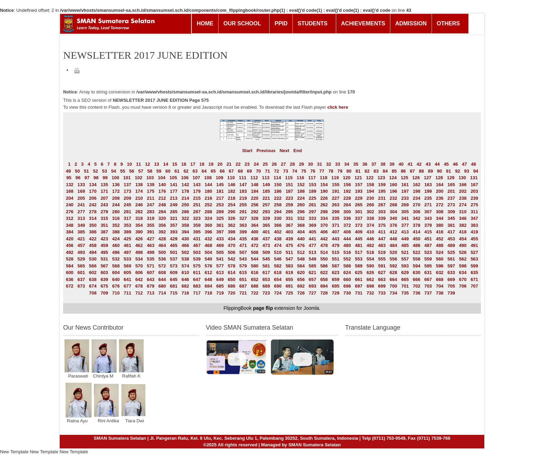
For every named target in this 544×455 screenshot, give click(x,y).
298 (324, 211)
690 (278, 286)
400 (254, 231)
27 (283, 164)
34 (346, 164)
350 (93, 225)
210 (139, 198)
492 (70, 252)
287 (197, 211)
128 (439, 177)
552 (347, 259)
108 (208, 177)
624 (347, 272)
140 (162, 184)
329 (266, 218)
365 (266, 225)
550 (324, 259)
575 (197, 265)
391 (150, 231)
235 (428, 198)
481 (359, 245)
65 (213, 171)
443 (335, 238)
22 (238, 164)
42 (419, 164)
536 (162, 259)
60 (167, 171)
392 (162, 231)
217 (220, 198)
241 (81, 204)
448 (393, 238)
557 (405, 259)
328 (254, 218)
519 (382, 252)
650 (232, 279)
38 (382, 164)
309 (451, 211)
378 (416, 225)
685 (220, 286)
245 (127, 204)
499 (150, 252)
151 (289, 184)
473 (266, 245)
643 (150, 279)
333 (312, 218)
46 (455, 164)
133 (81, 184)
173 (127, 191)
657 (312, 279)
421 (81, 238)
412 (393, 231)
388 (116, 231)
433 (220, 238)
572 (162, 265)
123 (381, 177)
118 (324, 177)
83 (376, 171)
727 (312, 293)
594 (416, 265)
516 (347, 252)
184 (254, 191)
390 (139, 231)
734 (393, 293)
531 (104, 259)
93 (466, 171)
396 (208, 231)
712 (139, 293)
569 (127, 265)
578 (232, 265)
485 (405, 245)
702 (416, 286)
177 (174, 191)
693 (312, 286)
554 (370, 259)
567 (104, 265)
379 (428, 225)
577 (220, 265)
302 (370, 211)
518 (370, 252)
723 (266, 293)
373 (359, 225)
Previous (265, 150)
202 (463, 191)
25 (265, 164)
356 (162, 225)
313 (81, 218)
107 (196, 177)
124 (393, 177)
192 (347, 191)
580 (254, 265)
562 (463, 259)
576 (208, 265)
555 (382, 259)
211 (150, 198)
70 (258, 171)
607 (150, 272)
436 (254, 238)
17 (192, 164)
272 (439, 204)
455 (474, 238)
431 (197, 238)
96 (77, 177)
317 (127, 218)
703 (428, 286)
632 (439, 272)
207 (104, 198)
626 (370, 272)
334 (324, 218)
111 (242, 177)
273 (451, 204)
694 (324, 286)
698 (370, 286)
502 (185, 252)
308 (439, 211)
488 (439, 245)
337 (359, 218)
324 (208, 218)
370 (324, 225)
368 (301, 225)
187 (289, 191)
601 (81, 272)
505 (220, 252)
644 (162, 279)
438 (278, 238)
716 (185, 293)
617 (266, 272)
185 (266, 191)
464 (162, 245)
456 (70, 245)
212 (162, 198)
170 (93, 191)
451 (428, 238)
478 (324, 245)
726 (301, 293)
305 (405, 211)
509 (266, 252)
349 (81, 225)
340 (393, 218)
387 (104, 231)
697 (359, 286)
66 (222, 171)
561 (451, 259)
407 (335, 231)
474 (278, 245)
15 (174, 164)
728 (324, 293)
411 (382, 231)
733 (382, 293)
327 (243, 218)
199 (428, 191)
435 (243, 238)
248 (162, 204)
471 (243, 245)
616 (254, 272)
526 (463, 252)
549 (312, 259)
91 (448, 171)
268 (393, 204)
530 (93, 259)
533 (127, 259)
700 (393, 286)
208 (116, 198)
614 (232, 272)
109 (219, 177)
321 (174, 218)
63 (195, 171)
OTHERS (448, 23)
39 (392, 164)
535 (150, 259)
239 (474, 198)
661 (359, 279)
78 (330, 171)
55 (122, 171)
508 (254, 252)
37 (373, 164)
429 (174, 238)
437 (266, 238)
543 (243, 259)
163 (428, 184)
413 (405, 231)
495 (104, 252)
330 (278, 218)
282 (139, 211)
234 (416, 198)
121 (358, 177)
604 (116, 272)
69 (249, 171)
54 (113, 171)
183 (243, 191)
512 (301, 252)
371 (335, 225)
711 (127, 293)
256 (254, 204)
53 (104, 171)
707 (474, 286)
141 (174, 184)
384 (70, 231)
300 (347, 211)
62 (186, 171)
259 (289, 204)
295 (289, 211)
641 (127, 279)
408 (347, 231)
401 (266, 231)
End (298, 150)
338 (370, 218)
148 (254, 184)
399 (243, 231)
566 (93, 265)
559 (428, 259)
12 (147, 164)
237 (451, 198)
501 (174, 252)
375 (382, 225)
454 (463, 238)
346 (463, 218)
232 (393, 198)
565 (81, 265)
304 (393, 211)
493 (81, 252)
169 (81, 191)
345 (451, 218)
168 (70, 191)
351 (104, 225)
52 (95, 171)
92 (457, 171)
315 (104, 218)
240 (70, 204)
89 (430, 171)
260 (301, 204)
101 (127, 177)
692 (301, 286)
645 (174, 279)
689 (266, 286)
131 (474, 177)
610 (185, 272)
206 (93, 198)
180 (208, 191)
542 (232, 259)
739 (451, 293)
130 (462, 177)
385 (81, 231)
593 (405, 265)
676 (116, 286)
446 (370, 238)
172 (116, 191)
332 (301, 218)
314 (93, 218)
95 (68, 177)
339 (382, 218)
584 (301, 265)
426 (139, 238)
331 (289, 218)
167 (474, 184)
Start (247, 150)
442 (324, 238)
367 (289, 225)
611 (197, 272)
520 (393, 252)
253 (220, 204)
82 (367, 171)
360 (208, 225)
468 (208, 245)
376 (393, 225)
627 (382, 272)
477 (312, 245)
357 (174, 225)
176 (162, 191)
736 (416, 293)
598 (463, 265)
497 (127, 252)
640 (116, 279)
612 (208, 272)
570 (139, 265)
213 (174, 198)
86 (403, 171)
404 (301, 231)
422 (93, 238)
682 (185, 286)
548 (301, 259)
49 (68, 171)
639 (104, 279)
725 (289, 293)
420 (70, 238)
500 (162, 252)
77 (321, 171)
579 (243, 265)
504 (208, 252)
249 (174, 204)
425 (127, 238)
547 (289, 259)
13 (156, 164)
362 (232, 225)
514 (324, 252)
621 (312, 272)
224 (301, 198)
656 (301, 279)
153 (312, 184)
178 (185, 191)
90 (439, 171)
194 (370, 191)
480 (347, 245)
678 (139, 286)
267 (382, 204)
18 (201, 164)
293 (266, 211)
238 (463, 198)
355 (150, 225)
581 (266, 265)
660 (347, 279)
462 (139, 245)
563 (474, 259)
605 (127, 272)
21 (229, 164)
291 (243, 211)
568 (116, 265)
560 (439, 259)
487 (428, 245)
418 (463, 231)
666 (416, 279)
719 (220, 293)
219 (243, 198)
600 (70, 272)
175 (150, 191)
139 (150, 184)
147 (243, 184)
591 (382, 265)
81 (358, 171)
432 (208, 238)
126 (416, 177)
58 (149, 171)
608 (162, 272)
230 (370, 198)
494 (93, 252)
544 (254, 259)
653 (266, 279)
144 (208, 184)
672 (70, 286)
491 (474, 245)
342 (416, 218)
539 (197, 259)
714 (162, 293)
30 (310, 164)
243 (104, 204)
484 (393, 245)
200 (439, 191)
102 (138, 177)
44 (437, 164)
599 (474, 265)
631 (428, 272)
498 (139, 252)
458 (93, 245)
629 (405, 272)
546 (278, 259)
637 (81, 279)
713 (150, 293)
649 (220, 279)
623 (335, 272)
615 (243, 272)
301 (359, 211)
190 (324, 191)
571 (150, 265)
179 (197, 191)
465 (174, 245)
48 (473, 164)
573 (174, 265)
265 (359, 204)
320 (162, 218)
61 (177, 171)
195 (382, 191)
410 (370, 231)
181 (220, 191)
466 (185, 245)
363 (243, 225)
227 (335, 198)
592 (393, 265)
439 (289, 238)
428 (162, 238)
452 (439, 238)
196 (393, 191)
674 (93, 286)
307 (428, 211)
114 (277, 177)
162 (416, 184)
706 (463, 286)
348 (70, 225)
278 (93, 211)
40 (401, 164)
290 (232, 211)
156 (347, 184)
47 (464, 164)
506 (232, 252)
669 (451, 279)
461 (127, 245)
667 (428, 279)
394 (185, 231)
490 (463, 245)
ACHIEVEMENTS (363, 23)
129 (450, 177)
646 (185, 279)
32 (328, 164)
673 (81, 286)
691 (289, 286)
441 (312, 238)
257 (266, 204)
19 (211, 164)
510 (278, 252)
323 (197, 218)
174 (139, 191)
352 (116, 225)
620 (301, 272)
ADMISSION (411, 23)
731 (359, 293)
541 (220, 259)
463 (150, 245)
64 (204, 171)
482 (370, 245)
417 (451, 231)
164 (439, 184)
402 (278, 231)
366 (278, 225)
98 (96, 177)
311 (474, 211)
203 (474, 191)
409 (359, 231)
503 (197, 252)
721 (243, 293)
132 (70, 184)
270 (416, 204)
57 (140, 171)
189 (312, 191)
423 (104, 238)
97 (87, 177)
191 (335, 191)
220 (254, 198)
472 (254, 245)
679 (150, 286)
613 (220, 272)
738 (439, 293)
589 (359, 265)
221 (266, 198)
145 (220, 184)
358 (185, 225)
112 (254, 177)
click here (337, 107)
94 (475, 171)
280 (116, 211)
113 (266, 177)
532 (116, 259)
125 (404, 177)
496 (116, 252)
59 (158, 171)
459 (104, 245)
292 (254, 211)
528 (70, 259)
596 (439, 265)
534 (139, 259)
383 (474, 225)
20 (220, 164)
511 (289, 252)
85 (394, 171)
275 (474, 204)
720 (232, 293)
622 (324, 272)
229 (359, 198)
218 (232, 198)
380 (439, 225)
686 (232, 286)
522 (416, 252)
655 (289, 279)
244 (116, 204)
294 (278, 211)
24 (256, 164)
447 (382, 238)
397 (220, 231)
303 (382, 211)
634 (463, 272)
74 (294, 171)
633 (451, 272)
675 (104, 286)
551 (335, 259)
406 (324, 231)
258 (278, 204)
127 (428, 177)
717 (197, 293)
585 (312, 265)
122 (370, 177)
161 (405, 184)
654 (278, 279)
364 (254, 225)
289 (220, 211)
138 (139, 184)
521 (405, 252)
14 (165, 164)
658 (324, 279)
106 (185, 177)
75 (303, 171)
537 (174, 259)
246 (139, 204)
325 (220, 218)
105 (173, 177)
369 (312, 225)
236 (439, 198)
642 (139, 279)
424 (116, 238)
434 (232, 238)
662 (370, 279)
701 (405, 286)
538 (185, 259)
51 (86, 171)
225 (312, 198)
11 (138, 164)
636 (70, 279)
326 (232, 218)
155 (335, 184)
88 (421, 171)
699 (382, 286)
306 (416, 211)
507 (243, 252)
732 (370, 293)
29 (301, 164)
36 (364, 164)
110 (231, 177)
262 (324, 204)
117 (312, 177)
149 (266, 184)
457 (81, 245)
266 (370, 204)
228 (347, 198)
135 (104, 184)
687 (243, 286)
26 (274, 164)
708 (93, 293)
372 (347, 225)
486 (416, 245)
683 (197, 286)
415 (428, 231)
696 (347, 286)
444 (347, 238)
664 (393, 279)
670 (463, 279)
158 (370, 184)
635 (474, 272)
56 (131, 171)
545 (266, 259)
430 (185, 238)
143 (197, 184)
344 (439, 218)
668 (439, 279)
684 (208, 286)
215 (197, 198)
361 (220, 225)
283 (150, 211)
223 (289, 198)
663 (382, 279)
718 (208, 293)
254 (232, 204)
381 (451, 225)
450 (416, 238)
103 (150, 177)
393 (174, 231)
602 (93, 272)
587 (335, 265)
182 (232, 191)
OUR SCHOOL (242, 23)
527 (474, 252)
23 (247, 164)
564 (70, 265)
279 (104, 211)
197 (405, 191)
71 (267, 171)
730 (347, 293)
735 (405, 293)
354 (139, 225)
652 (254, 279)
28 (292, 164)
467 (197, 245)
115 (289, 177)
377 (405, 225)
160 (393, 184)
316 (116, 218)
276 (70, 211)
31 (319, 164)
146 (232, 184)
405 (312, 231)
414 (416, 231)
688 (254, 286)
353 (127, 225)
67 (231, 171)
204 (70, 198)
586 (324, 265)
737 (428, 293)
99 (105, 177)
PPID (280, 23)
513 (312, 252)
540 (208, 259)
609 (174, 272)
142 (185, 184)
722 (254, 293)
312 (70, 218)
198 (416, 191)
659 (335, 279)
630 (416, 272)
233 (405, 198)
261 (312, 204)
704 (439, 286)
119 (335, 177)
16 (183, 164)
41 (410, 164)
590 (370, 265)
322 (185, 218)
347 (474, 218)
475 (289, 245)
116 (300, 177)
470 (232, 245)
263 (335, 204)
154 (324, 184)
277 (81, 211)
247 (150, 204)
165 (451, 184)
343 (428, 218)
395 (197, 231)
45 (446, 164)
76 (312, 171)
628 (393, 272)
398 (232, 231)
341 (405, 218)
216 (208, 198)
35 (355, 164)
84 (385, 171)
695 (335, 286)
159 (382, 184)
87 (412, 171)
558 (416, 259)
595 (428, 265)
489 (451, 245)
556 (393, 259)
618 (278, 272)
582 (278, 265)
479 (335, 245)
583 (289, 265)
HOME (205, 23)
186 (278, 191)
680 (162, 286)
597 (451, 265)
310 (463, 211)
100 (115, 177)
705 (451, 286)
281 (127, 211)
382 (463, 225)
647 (197, 279)
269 (405, 204)
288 (208, 211)
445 (359, 238)
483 (382, 245)
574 (185, 265)
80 (349, 171)
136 (116, 184)
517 (359, 252)
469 (220, 245)
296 (301, 211)
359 (197, 225)
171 (104, 191)
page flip (263, 308)
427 (150, 238)
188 (301, 191)
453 (451, 238)
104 (161, 177)
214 (185, 198)
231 (382, 198)
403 (289, 231)
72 (276, 171)
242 (93, 204)
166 (463, 184)
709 (104, 293)
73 (285, 171)
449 (405, 238)
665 (405, 279)
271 (428, 204)
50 (77, 171)
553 (359, 259)
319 (150, 218)
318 (139, 218)
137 (127, 184)
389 (127, 231)
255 (243, 204)
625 (359, 272)
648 (208, 279)
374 (370, 225)
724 (278, 293)
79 (339, 171)
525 (451, 252)
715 (174, 293)
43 (428, 164)
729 (335, 293)
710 (116, 293)
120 (346, 177)
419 (474, 231)
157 (359, 184)
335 (335, 218)
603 (104, 272)
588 (347, 265)
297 (312, 211)
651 (243, 279)
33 (337, 164)
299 (335, 211)
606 (139, 272)
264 (347, 204)
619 (289, 272)
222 (278, 198)
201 (451, 191)
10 (129, 164)
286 (185, 211)
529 (81, 259)
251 (197, 204)
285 (174, 211)
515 (335, 252)
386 (93, 231)
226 (324, 198)
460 (116, 245)
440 (301, 238)
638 (93, 279)
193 (359, 191)
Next (284, 150)
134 (93, 184)
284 (162, 211)
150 (278, 184)
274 (463, 204)
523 (428, 252)
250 (185, 204)
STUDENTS (313, 23)
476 (301, 245)
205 (81, 198)
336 (347, 218)
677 (127, 286)
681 (174, 286)
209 (127, 198)
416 (439, 231)
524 (439, 252)
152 (301, 184)
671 (474, 279)
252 (208, 204)
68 (240, 171)
